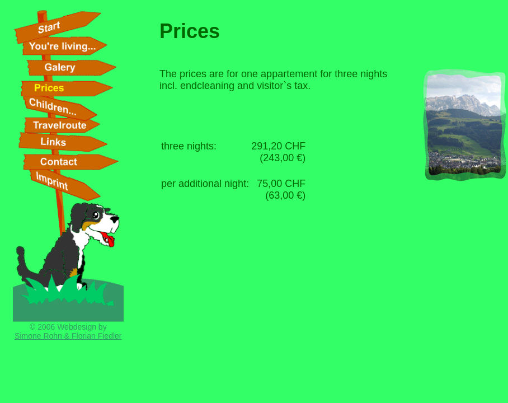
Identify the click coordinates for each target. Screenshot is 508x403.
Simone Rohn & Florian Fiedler (68, 335)
